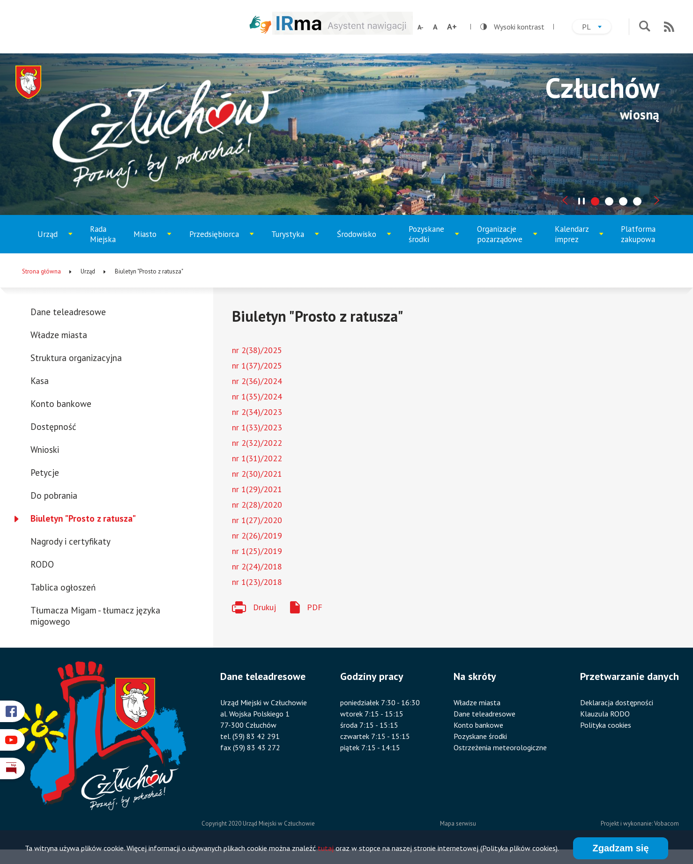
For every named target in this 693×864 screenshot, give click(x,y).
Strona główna (41, 271)
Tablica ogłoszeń (63, 587)
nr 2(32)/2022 (257, 442)
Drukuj (264, 607)
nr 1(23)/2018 (257, 581)
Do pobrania (53, 495)
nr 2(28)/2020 (257, 504)
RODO (42, 564)
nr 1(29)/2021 (257, 489)
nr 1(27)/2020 (257, 520)
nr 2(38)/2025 (257, 350)
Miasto (155, 241)
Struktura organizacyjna (76, 357)
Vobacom (666, 823)
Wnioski (44, 449)
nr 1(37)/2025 (257, 365)
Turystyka (295, 241)
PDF (314, 607)
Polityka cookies (605, 725)
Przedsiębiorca (217, 241)
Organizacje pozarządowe (504, 238)
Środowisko (362, 241)
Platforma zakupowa (638, 234)
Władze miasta (58, 334)
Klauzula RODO (605, 713)
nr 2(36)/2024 (257, 381)
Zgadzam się (620, 850)
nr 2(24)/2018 (257, 566)
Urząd (58, 241)
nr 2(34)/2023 (257, 411)
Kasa (39, 380)
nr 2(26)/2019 (257, 535)
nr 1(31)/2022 (257, 458)
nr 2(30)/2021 (257, 473)
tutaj (326, 850)
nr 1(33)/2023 (257, 427)
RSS (669, 27)
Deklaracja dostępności (616, 702)
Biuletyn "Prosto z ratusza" (83, 518)
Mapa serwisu (458, 823)
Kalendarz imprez (579, 238)
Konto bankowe (60, 403)
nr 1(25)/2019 (257, 551)
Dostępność (53, 426)
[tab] (595, 201)
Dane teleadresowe (68, 312)
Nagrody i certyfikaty (70, 541)
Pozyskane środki (433, 238)
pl (596, 28)
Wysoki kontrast (512, 26)
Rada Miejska (103, 234)
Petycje (44, 472)
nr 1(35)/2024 (257, 396)
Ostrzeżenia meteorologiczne (500, 747)
